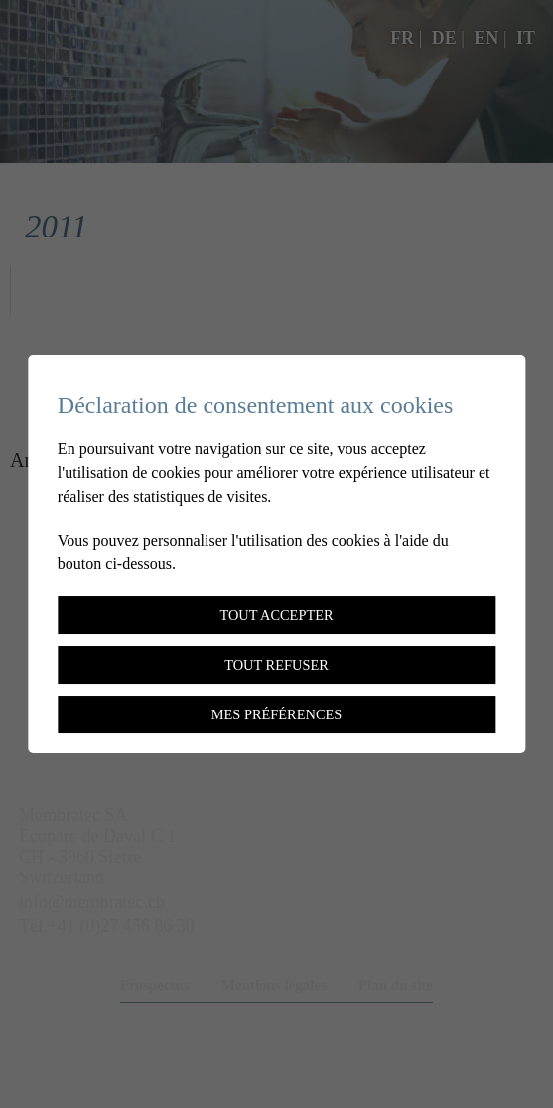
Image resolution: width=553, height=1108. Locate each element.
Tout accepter (276, 615)
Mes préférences (277, 714)
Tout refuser (276, 665)
